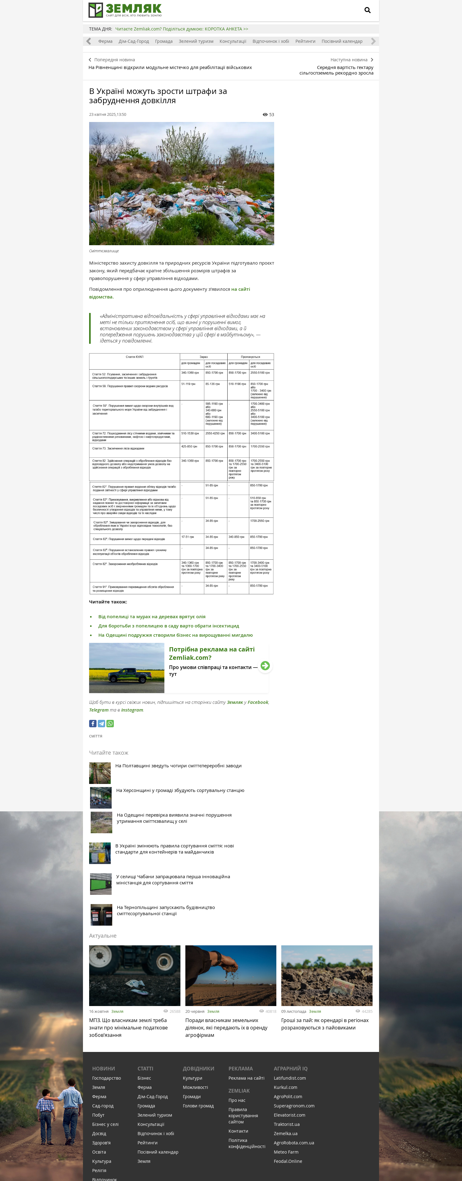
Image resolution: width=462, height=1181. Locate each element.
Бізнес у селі (105, 1020)
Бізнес (144, 974)
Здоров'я (101, 1039)
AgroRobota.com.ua (294, 1039)
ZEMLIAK (239, 987)
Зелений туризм (196, 41)
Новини (103, 964)
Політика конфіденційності (247, 1039)
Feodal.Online (288, 1057)
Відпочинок (104, 1076)
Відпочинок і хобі (271, 41)
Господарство (106, 974)
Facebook (258, 700)
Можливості (195, 983)
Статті (145, 964)
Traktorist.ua (287, 1020)
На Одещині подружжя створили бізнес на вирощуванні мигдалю (175, 633)
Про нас (237, 996)
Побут (98, 1011)
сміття (95, 734)
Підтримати (265, 1138)
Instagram (132, 707)
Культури (192, 974)
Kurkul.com (285, 983)
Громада (164, 41)
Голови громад (198, 1002)
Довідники (198, 964)
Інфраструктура (109, 1094)
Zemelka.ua (286, 1030)
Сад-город (102, 1002)
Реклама (241, 964)
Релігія (99, 1066)
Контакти (238, 1027)
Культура (101, 1057)
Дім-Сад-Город (134, 41)
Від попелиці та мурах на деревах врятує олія (152, 614)
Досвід (99, 1030)
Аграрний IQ (291, 964)
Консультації (233, 41)
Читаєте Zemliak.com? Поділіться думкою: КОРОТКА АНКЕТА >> (181, 29)
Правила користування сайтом (243, 1012)
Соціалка (101, 1085)
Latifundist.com (290, 974)
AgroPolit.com (288, 993)
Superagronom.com (294, 1002)
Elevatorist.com (289, 1011)
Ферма (105, 41)
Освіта (99, 1048)
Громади (192, 993)
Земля (117, 904)
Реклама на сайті (247, 974)
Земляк (235, 700)
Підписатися (179, 1139)
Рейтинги (305, 41)
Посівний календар (342, 41)
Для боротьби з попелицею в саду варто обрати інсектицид (168, 623)
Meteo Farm (286, 1048)
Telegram (99, 707)
